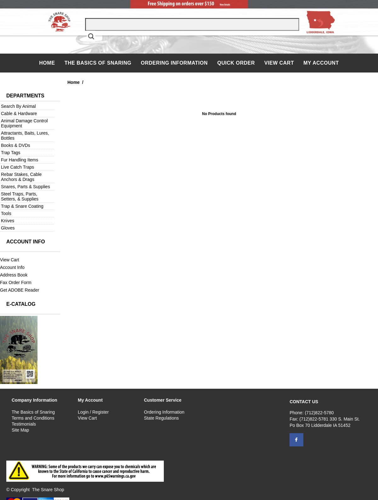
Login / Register (93, 412)
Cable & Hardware (19, 113)
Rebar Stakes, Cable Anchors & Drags (21, 177)
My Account (321, 63)
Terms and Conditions (33, 418)
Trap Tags (10, 152)
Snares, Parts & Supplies (25, 186)
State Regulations (161, 418)
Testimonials (24, 424)
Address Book (13, 274)
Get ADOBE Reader (19, 290)
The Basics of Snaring (98, 63)
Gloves (8, 227)
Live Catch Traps (17, 167)
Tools (6, 213)
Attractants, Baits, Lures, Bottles (25, 136)
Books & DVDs (15, 145)
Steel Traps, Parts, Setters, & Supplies (19, 196)
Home (47, 63)
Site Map (20, 430)
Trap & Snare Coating (22, 206)
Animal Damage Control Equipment (24, 123)
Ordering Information (175, 63)
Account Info (12, 267)
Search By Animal (18, 106)
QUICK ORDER (236, 63)
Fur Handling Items (19, 159)
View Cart (279, 63)
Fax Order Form (16, 282)
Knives (7, 220)
